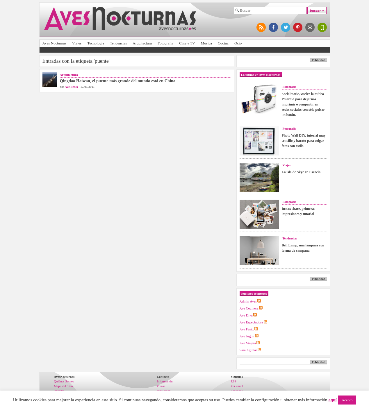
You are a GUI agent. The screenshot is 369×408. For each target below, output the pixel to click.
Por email (237, 386)
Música (206, 43)
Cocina (223, 43)
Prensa (161, 386)
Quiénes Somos (64, 381)
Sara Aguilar (248, 350)
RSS (234, 381)
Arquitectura (142, 43)
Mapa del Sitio (63, 386)
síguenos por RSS (261, 27)
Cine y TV (187, 43)
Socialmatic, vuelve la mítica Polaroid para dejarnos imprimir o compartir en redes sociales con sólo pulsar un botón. (303, 104)
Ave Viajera (248, 343)
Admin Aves (248, 301)
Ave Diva (246, 315)
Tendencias (118, 43)
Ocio (238, 43)
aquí (332, 400)
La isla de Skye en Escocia (301, 172)
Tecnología (95, 43)
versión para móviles (322, 27)
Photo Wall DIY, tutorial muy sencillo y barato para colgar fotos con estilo (304, 140)
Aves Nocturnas (54, 43)
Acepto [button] (347, 400)
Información (164, 381)
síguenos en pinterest (298, 27)
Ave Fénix (71, 86)
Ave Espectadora (251, 322)
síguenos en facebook (274, 27)
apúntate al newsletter (310, 27)
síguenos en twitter (286, 27)
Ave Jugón (247, 336)
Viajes (76, 43)
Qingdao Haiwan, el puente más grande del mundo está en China (118, 80)
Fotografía (165, 43)
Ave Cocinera (249, 308)
